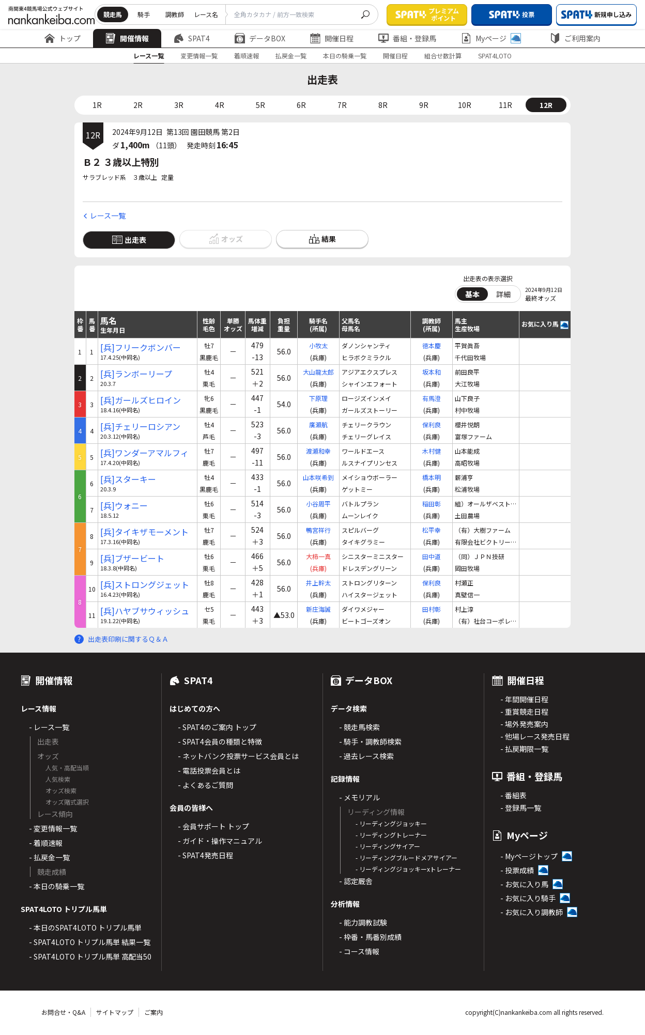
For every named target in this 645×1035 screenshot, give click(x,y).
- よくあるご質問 (205, 785)
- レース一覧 (49, 727)
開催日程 (332, 38)
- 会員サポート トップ (213, 826)
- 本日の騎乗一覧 (56, 886)
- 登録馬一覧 (520, 807)
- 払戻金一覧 (49, 857)
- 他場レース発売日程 (535, 736)
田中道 (431, 556)
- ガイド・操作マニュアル (220, 841)
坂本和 (431, 371)
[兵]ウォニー (124, 505)
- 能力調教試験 (363, 922)
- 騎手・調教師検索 (370, 741)
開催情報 (127, 38)
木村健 (431, 450)
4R (219, 105)
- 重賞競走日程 (524, 711)
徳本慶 (431, 345)
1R (97, 105)
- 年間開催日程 (524, 699)
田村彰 (431, 609)
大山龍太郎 (318, 371)
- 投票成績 (517, 870)
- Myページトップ (529, 856)
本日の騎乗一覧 (344, 55)
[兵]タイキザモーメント (144, 532)
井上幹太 (318, 582)
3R (178, 105)
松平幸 (431, 530)
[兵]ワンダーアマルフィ (144, 453)
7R (342, 105)
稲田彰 (431, 503)
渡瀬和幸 (318, 450)
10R (464, 105)
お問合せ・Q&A (63, 1012)
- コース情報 (359, 951)
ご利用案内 (575, 38)
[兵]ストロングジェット (144, 584)
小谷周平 (318, 503)
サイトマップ (114, 1012)
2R (138, 105)
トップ (62, 38)
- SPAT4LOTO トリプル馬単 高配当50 (90, 956)
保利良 (431, 424)
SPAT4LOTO (495, 55)
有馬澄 (431, 398)
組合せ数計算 (443, 55)
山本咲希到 (318, 477)
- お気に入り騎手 (528, 898)
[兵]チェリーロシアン (140, 426)
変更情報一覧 (199, 55)
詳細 (503, 294)
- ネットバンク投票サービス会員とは (238, 756)
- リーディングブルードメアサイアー (406, 857)
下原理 (318, 398)
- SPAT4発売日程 (205, 855)
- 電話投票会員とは (209, 770)
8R (383, 105)
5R (260, 105)
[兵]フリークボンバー (140, 347)
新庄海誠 (318, 609)
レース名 (206, 14)
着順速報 (246, 55)
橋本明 (431, 477)
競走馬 (112, 14)
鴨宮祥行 (318, 530)
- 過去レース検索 (366, 756)
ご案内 (153, 1012)
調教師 (174, 14)
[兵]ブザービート (132, 558)
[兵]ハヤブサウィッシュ (144, 611)
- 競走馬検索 (359, 727)
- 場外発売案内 (524, 724)
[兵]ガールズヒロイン (140, 400)
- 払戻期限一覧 (524, 749)
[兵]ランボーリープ (136, 373)
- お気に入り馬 (524, 884)
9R (423, 105)
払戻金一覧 (290, 55)
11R (505, 105)
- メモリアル (359, 797)
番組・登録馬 (407, 38)
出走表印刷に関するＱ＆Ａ (128, 639)
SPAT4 (192, 38)
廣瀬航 (318, 424)
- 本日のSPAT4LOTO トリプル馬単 (85, 927)
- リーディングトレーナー (391, 834)
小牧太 (318, 345)
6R (301, 105)
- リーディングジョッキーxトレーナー (408, 868)
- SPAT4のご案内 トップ (217, 727)
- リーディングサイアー (388, 846)
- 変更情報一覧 (53, 828)
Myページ (491, 38)
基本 (472, 294)
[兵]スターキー (128, 479)
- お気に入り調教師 (531, 912)
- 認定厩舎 (356, 881)
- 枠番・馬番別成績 (370, 937)
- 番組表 (513, 795)
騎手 (143, 14)
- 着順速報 (46, 843)
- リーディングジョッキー (391, 823)
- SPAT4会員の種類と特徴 (220, 741)
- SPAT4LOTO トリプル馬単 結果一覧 (89, 942)
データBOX (260, 38)
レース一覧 (148, 55)
